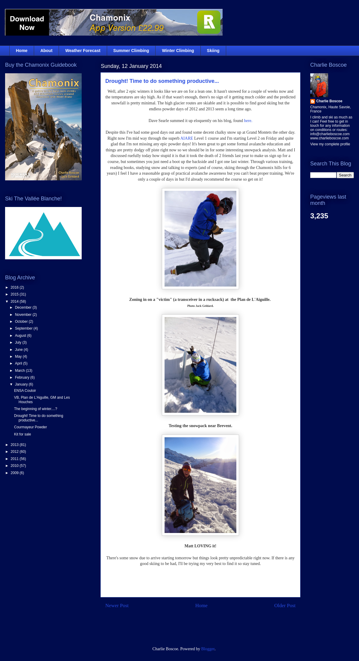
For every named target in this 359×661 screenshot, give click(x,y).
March (20, 370)
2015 (15, 294)
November (24, 315)
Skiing (213, 50)
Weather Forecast (82, 50)
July (18, 342)
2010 (15, 466)
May (19, 356)
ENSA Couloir (25, 391)
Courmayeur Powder (30, 427)
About (46, 50)
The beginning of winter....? (35, 409)
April (19, 363)
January (22, 384)
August (21, 335)
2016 (15, 287)
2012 (15, 452)
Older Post (285, 605)
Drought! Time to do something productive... (162, 81)
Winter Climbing (178, 50)
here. (247, 120)
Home (22, 50)
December (24, 307)
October (22, 321)
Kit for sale (22, 434)
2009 (15, 473)
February (22, 377)
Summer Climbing (131, 50)
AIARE (186, 138)
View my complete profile (330, 144)
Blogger (208, 649)
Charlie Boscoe (329, 101)
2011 (15, 459)
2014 (15, 301)
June (19, 350)
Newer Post (117, 605)
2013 (15, 445)
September (24, 328)
